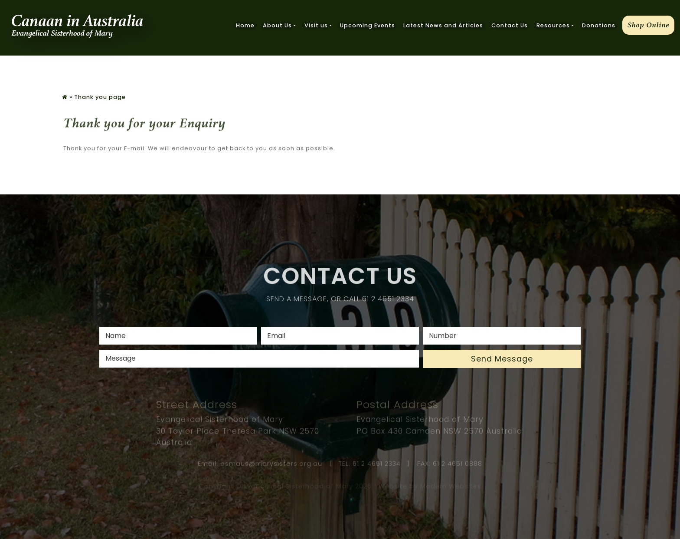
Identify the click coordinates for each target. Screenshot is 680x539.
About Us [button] (277, 25)
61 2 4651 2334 (388, 300)
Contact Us (509, 25)
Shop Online (649, 25)
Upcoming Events (367, 25)
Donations (598, 25)
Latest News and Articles (443, 25)
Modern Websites (450, 487)
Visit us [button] (316, 25)
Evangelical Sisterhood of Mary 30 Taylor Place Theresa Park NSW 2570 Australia (237, 432)
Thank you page (100, 97)
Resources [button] (553, 25)
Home (245, 25)
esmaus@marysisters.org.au (271, 464)
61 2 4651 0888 (457, 464)
